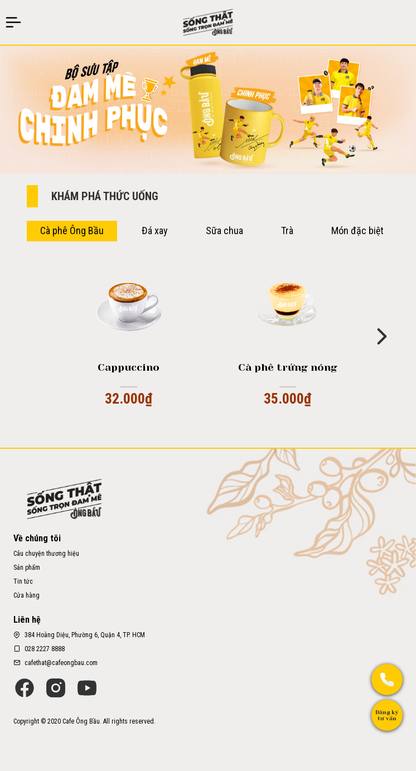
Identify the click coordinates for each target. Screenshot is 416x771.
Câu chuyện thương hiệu (46, 553)
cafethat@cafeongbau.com (61, 663)
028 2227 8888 (45, 649)
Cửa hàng (26, 595)
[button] (382, 336)
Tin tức (23, 581)
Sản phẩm (26, 567)
